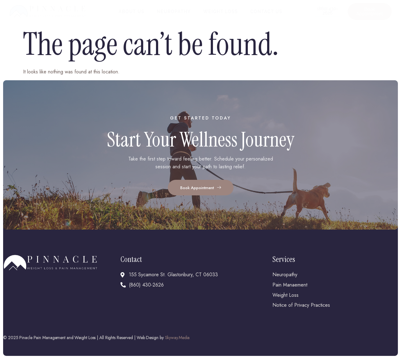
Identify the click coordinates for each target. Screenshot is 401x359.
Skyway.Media (177, 337)
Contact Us (266, 11)
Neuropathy (174, 11)
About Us (131, 11)
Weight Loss (220, 11)
